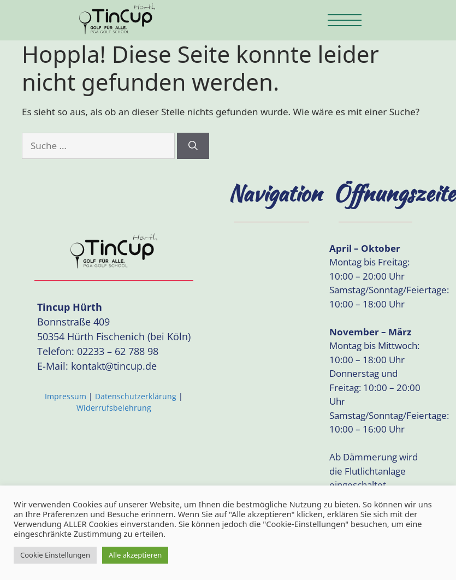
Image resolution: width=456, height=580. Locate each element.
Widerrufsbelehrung (113, 408)
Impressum (65, 396)
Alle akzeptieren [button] (135, 555)
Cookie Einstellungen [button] (55, 555)
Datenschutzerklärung (135, 396)
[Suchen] (193, 146)
